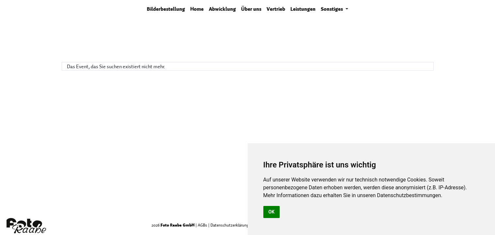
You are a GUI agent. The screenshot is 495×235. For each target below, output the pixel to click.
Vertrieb (276, 9)
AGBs (202, 225)
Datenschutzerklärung (229, 225)
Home (197, 9)
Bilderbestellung (167, 8)
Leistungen (303, 9)
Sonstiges (332, 9)
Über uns (251, 9)
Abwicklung (222, 9)
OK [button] (272, 211)
